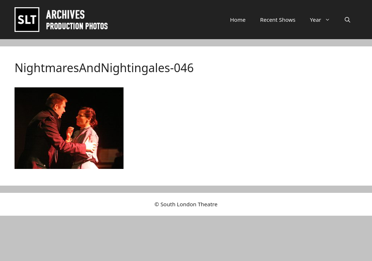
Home (238, 19)
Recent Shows (277, 19)
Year (323, 19)
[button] (347, 19)
